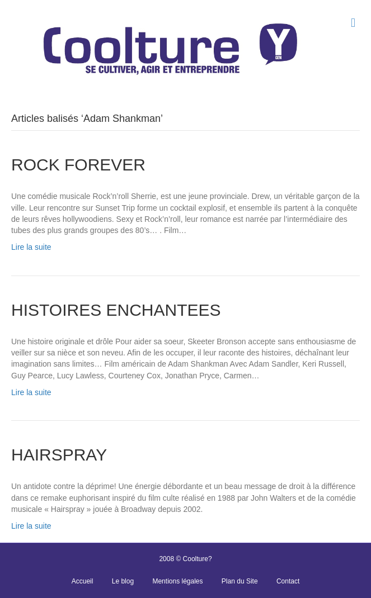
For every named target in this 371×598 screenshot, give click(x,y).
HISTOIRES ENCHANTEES (116, 310)
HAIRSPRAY (59, 454)
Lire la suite (31, 247)
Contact (287, 581)
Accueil (82, 581)
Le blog (123, 581)
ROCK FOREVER (78, 164)
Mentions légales (177, 581)
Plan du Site (240, 581)
